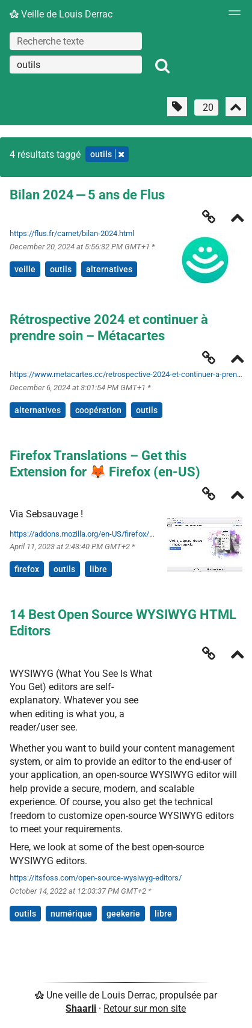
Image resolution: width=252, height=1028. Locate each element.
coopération (98, 410)
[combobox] (76, 64)
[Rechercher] (162, 66)
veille (24, 269)
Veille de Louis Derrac (61, 14)
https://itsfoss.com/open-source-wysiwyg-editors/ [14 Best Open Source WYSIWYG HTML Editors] (96, 877)
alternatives (109, 269)
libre (98, 569)
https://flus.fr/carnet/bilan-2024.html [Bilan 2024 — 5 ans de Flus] (72, 233)
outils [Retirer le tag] (107, 154)
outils (61, 269)
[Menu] (231, 16)
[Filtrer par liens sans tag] (177, 106)
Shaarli (81, 1008)
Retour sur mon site (144, 1008)
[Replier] (237, 219)
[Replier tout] (236, 106)
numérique (71, 913)
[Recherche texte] (76, 41)
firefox (26, 569)
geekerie (123, 913)
